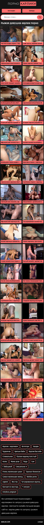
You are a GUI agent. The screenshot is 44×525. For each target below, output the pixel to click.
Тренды (32, 11)
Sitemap (40, 522)
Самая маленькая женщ (12, 477)
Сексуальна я (21, 467)
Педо (25, 462)
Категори (25, 446)
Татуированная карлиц (31, 482)
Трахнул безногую (33, 472)
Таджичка (6, 452)
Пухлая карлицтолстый (26, 457)
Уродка (36, 446)
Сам (32, 462)
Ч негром (26, 487)
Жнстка (15, 482)
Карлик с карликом (10, 446)
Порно (22, 4)
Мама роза (15, 462)
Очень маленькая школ (12, 472)
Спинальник (7, 457)
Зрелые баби (19, 452)
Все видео (11, 11)
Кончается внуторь (10, 487)
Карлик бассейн (35, 452)
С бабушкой (7, 467)
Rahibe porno (32, 477)
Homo (4, 462)
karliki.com (5, 522)
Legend (5, 482)
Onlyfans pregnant (9, 492)
